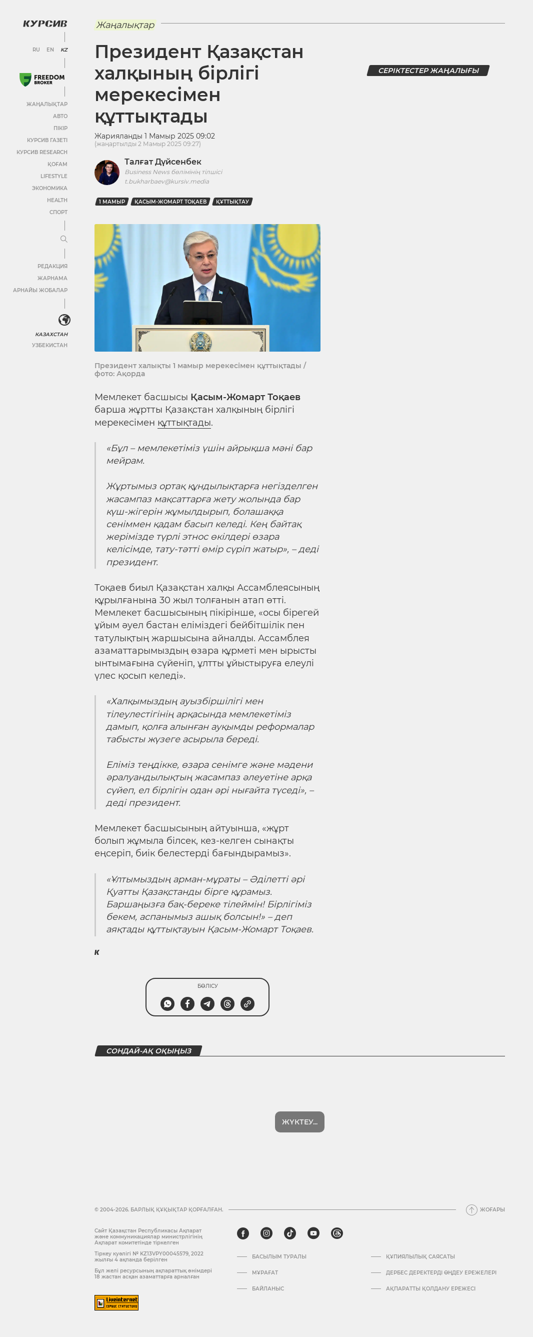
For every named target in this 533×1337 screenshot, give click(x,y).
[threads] (337, 1233)
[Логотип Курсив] (45, 23)
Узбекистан (50, 345)
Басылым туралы (279, 1257)
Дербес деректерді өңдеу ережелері (441, 1273)
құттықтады (184, 422)
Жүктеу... (300, 1121)
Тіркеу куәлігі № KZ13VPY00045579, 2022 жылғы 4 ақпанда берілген (149, 1256)
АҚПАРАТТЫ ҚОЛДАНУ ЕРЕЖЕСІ (431, 1289)
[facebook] (243, 1233)
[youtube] (314, 1233)
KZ (64, 50)
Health (57, 200)
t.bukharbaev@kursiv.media (166, 181)
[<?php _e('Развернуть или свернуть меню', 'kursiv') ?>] (64, 320)
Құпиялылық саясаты (420, 1257)
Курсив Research (42, 152)
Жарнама (53, 278)
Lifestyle (54, 176)
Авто (60, 116)
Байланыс (268, 1289)
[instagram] (266, 1233)
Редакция (53, 266)
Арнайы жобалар (40, 290)
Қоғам (58, 164)
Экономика (50, 188)
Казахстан (51, 334)
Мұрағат (265, 1273)
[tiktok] (290, 1233)
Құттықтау (232, 202)
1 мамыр (112, 202)
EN (50, 50)
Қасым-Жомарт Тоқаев (170, 202)
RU (36, 50)
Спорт (59, 212)
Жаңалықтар (47, 104)
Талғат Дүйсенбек (163, 162)
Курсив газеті (47, 140)
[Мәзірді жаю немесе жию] (64, 240)
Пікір (61, 128)
